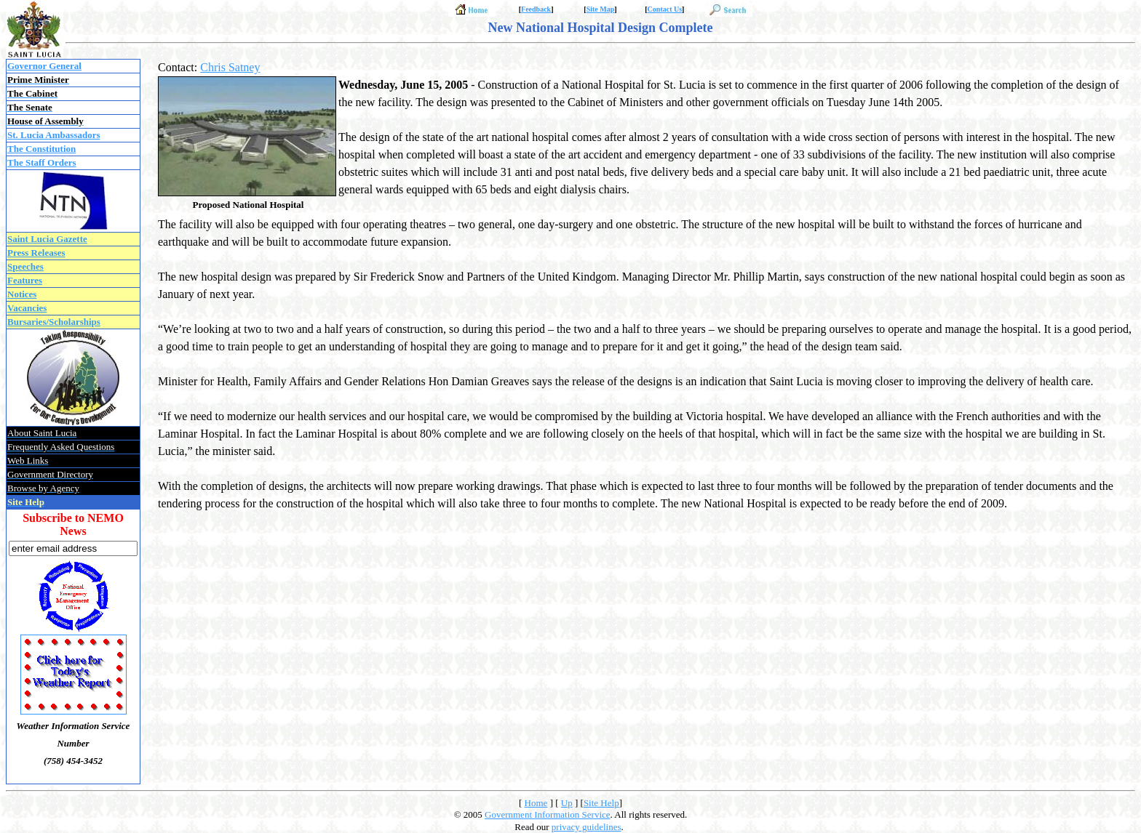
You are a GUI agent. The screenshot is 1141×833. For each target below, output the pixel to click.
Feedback (536, 9)
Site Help (601, 802)
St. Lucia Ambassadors (53, 134)
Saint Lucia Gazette (47, 238)
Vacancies (27, 307)
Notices (21, 294)
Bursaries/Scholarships (53, 321)
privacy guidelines (586, 826)
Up (567, 802)
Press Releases (36, 252)
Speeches (25, 266)
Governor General (44, 65)
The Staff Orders (41, 162)
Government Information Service (548, 814)
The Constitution (41, 148)
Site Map (601, 9)
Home (536, 802)
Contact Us (665, 9)
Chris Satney (230, 67)
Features (24, 280)
